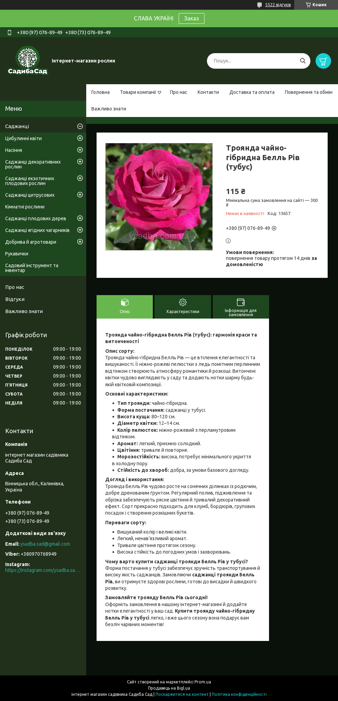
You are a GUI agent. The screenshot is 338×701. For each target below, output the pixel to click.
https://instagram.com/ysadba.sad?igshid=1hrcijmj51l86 (43, 570)
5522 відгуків (278, 4)
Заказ (191, 18)
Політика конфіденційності (239, 694)
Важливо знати (108, 108)
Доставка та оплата (252, 92)
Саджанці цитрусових (29, 195)
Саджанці (17, 126)
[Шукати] (302, 61)
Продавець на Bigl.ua (169, 688)
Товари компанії (138, 92)
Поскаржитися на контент (182, 694)
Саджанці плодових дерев (35, 218)
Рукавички (16, 253)
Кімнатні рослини (24, 207)
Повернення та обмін (308, 92)
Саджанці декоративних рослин (33, 164)
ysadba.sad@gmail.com (45, 544)
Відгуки (14, 299)
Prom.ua (203, 682)
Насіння (13, 150)
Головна (100, 92)
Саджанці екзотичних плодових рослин (29, 181)
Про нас (178, 92)
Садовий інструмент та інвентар (31, 268)
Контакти (208, 92)
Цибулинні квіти (23, 138)
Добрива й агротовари (30, 242)
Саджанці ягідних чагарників (37, 230)
